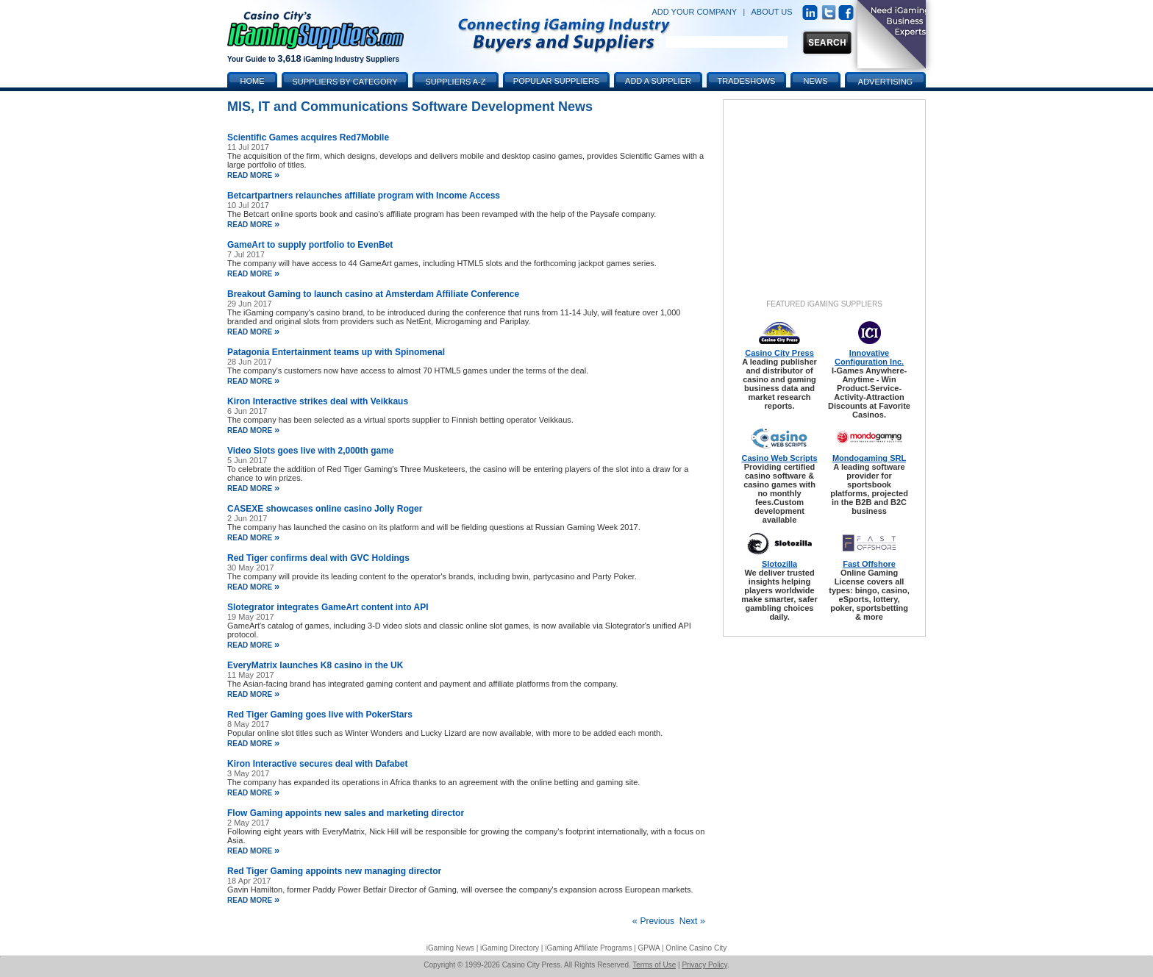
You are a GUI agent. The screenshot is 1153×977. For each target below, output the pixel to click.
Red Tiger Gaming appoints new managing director (334, 871)
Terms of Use (654, 965)
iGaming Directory (509, 948)
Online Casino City (696, 948)
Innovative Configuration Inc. (869, 357)
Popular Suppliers (556, 80)
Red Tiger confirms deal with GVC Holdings (318, 558)
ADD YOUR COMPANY (694, 11)
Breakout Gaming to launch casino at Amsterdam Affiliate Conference (373, 294)
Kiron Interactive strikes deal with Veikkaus (317, 401)
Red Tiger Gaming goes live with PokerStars (320, 714)
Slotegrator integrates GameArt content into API (328, 607)
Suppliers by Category (344, 81)
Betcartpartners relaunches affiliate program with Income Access (363, 195)
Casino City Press (779, 352)
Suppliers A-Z (456, 81)
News (816, 80)
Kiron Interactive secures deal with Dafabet (317, 764)
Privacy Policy (704, 965)
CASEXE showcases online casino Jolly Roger (324, 509)
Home (252, 80)
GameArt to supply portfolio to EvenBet (310, 245)
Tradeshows (747, 80)
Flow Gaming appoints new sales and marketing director (345, 813)
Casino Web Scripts (779, 458)
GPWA (649, 948)
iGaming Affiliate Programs (588, 948)
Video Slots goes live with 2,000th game (310, 450)
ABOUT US (772, 11)
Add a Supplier (658, 80)
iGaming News (450, 948)
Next (692, 921)
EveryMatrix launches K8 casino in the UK (315, 665)
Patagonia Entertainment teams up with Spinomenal (336, 352)
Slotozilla (779, 563)
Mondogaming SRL (869, 458)
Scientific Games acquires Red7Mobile (308, 137)
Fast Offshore (869, 563)
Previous (653, 921)
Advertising (885, 81)
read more (253, 175)
